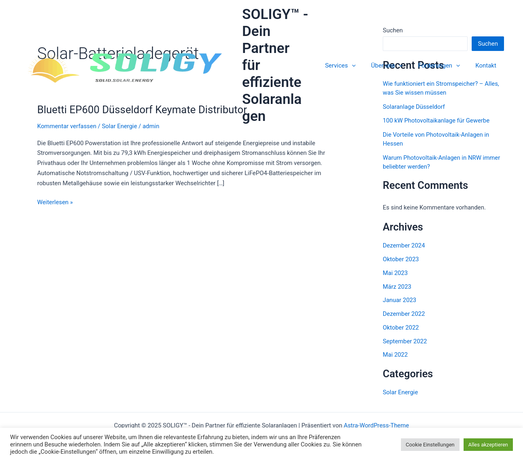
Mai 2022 (395, 354)
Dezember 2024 (404, 245)
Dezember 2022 (404, 313)
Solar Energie (120, 126)
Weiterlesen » (55, 202)
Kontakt (487, 57)
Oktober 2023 (401, 259)
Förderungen (444, 57)
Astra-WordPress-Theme (376, 425)
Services (352, 57)
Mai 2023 (395, 273)
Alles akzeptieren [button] (488, 445)
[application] (363, 57)
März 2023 (397, 286)
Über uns (395, 57)
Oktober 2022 (401, 327)
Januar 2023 (400, 300)
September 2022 (405, 341)
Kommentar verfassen (67, 126)
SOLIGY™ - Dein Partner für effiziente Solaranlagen (286, 57)
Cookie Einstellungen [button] (430, 445)
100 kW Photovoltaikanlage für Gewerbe (436, 120)
